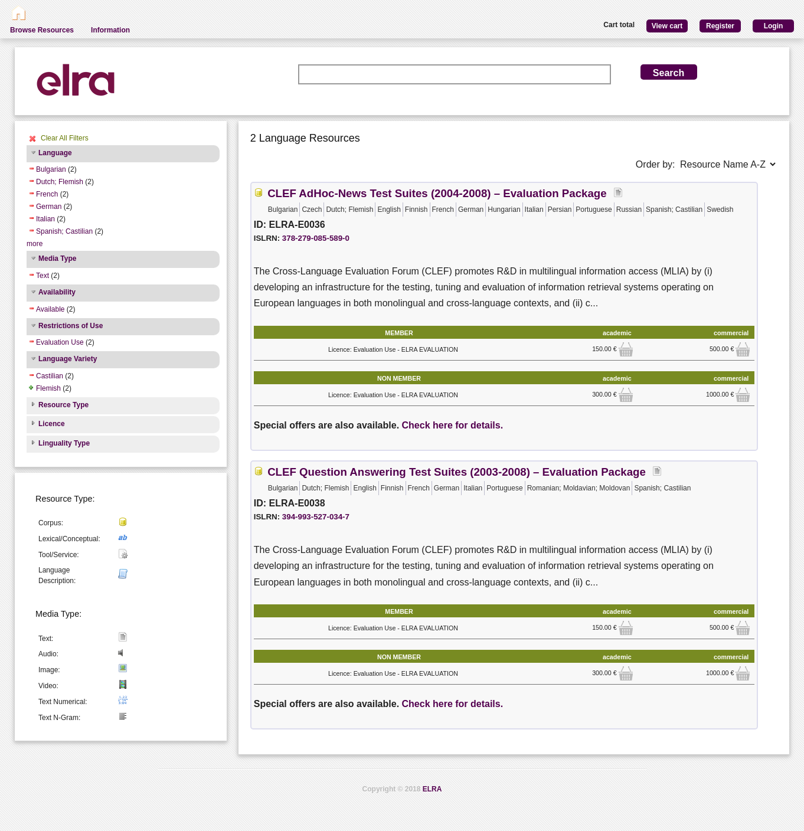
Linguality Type (64, 443)
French (47, 194)
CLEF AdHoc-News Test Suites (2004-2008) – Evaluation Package (436, 193)
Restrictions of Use (70, 326)
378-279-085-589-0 (315, 238)
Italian (45, 219)
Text (42, 275)
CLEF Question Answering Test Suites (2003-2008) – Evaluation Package (456, 472)
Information (110, 30)
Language (55, 153)
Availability (57, 292)
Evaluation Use (60, 342)
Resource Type (63, 405)
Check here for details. (453, 425)
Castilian (49, 376)
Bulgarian (51, 169)
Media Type (57, 258)
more (35, 244)
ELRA (432, 789)
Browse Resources (42, 30)
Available (50, 309)
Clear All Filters (65, 138)
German (48, 206)
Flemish (48, 388)
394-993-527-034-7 (315, 516)
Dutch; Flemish (59, 182)
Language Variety (67, 359)
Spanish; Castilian (64, 231)
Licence (51, 424)
